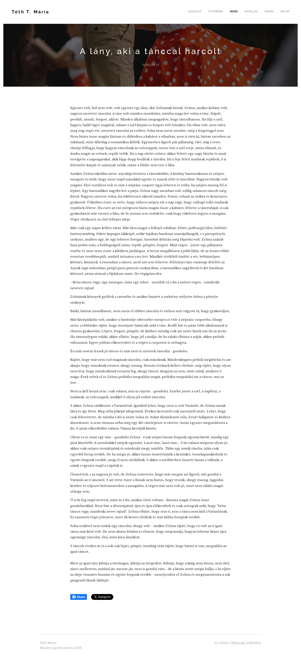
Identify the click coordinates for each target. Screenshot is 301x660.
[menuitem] (257, 12)
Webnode (238, 643)
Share (78, 597)
